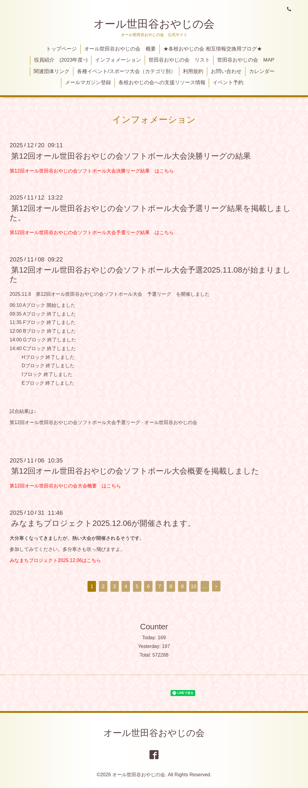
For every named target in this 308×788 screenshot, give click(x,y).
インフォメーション (118, 60)
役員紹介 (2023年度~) (61, 60)
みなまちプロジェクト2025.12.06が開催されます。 (103, 523)
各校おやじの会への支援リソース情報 (162, 82)
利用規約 (193, 71)
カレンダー (262, 71)
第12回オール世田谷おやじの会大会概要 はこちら (65, 485)
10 (193, 586)
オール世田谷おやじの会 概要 (120, 49)
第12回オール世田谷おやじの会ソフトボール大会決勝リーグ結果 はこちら (92, 170)
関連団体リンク (51, 71)
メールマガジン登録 (88, 82)
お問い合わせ (226, 71)
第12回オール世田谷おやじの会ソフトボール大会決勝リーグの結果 (131, 155)
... (205, 586)
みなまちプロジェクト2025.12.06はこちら (55, 560)
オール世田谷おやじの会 (154, 24)
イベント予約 (228, 82)
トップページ (61, 49)
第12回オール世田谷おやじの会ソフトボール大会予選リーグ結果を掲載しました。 (150, 212)
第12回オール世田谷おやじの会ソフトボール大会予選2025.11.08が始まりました (150, 274)
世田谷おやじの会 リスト (179, 60)
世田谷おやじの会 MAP (245, 60)
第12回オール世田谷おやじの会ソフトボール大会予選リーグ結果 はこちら (92, 232)
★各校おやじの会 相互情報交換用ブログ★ (212, 49)
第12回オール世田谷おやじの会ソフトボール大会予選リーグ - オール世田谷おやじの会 (103, 422)
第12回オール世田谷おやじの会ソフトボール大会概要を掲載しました (135, 470)
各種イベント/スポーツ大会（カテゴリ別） (126, 71)
